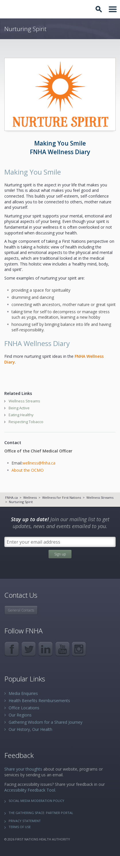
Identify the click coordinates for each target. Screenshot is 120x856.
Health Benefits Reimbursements (39, 700)
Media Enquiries (23, 693)
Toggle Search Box (99, 9)
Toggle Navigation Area (113, 9)
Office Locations (24, 707)
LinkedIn (45, 649)
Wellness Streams (24, 401)
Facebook (11, 649)
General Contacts (21, 610)
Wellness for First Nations (61, 497)
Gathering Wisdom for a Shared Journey (45, 722)
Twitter (28, 649)
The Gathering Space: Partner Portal (41, 813)
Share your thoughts (23, 769)
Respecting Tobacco (26, 421)
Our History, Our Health (30, 729)
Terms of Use (20, 827)
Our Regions (20, 715)
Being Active (19, 407)
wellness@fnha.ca (38, 463)
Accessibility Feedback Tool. (30, 790)
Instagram (79, 649)
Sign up (60, 554)
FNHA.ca (11, 497)
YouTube (62, 649)
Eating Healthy (21, 414)
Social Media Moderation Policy (36, 800)
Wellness (30, 497)
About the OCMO (27, 470)
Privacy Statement (25, 821)
